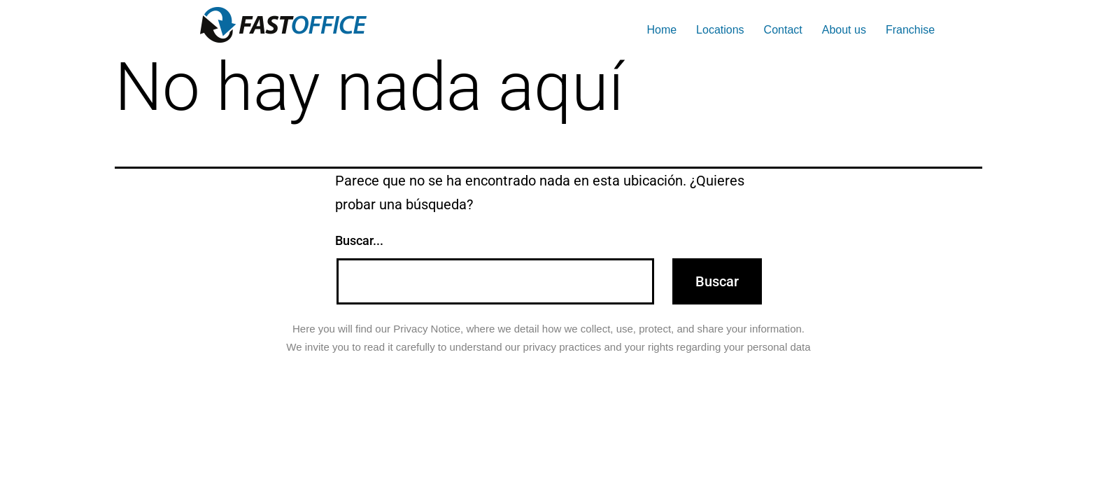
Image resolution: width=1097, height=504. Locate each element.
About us (844, 30)
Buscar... (359, 240)
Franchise (910, 30)
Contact (783, 30)
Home (661, 30)
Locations (720, 30)
